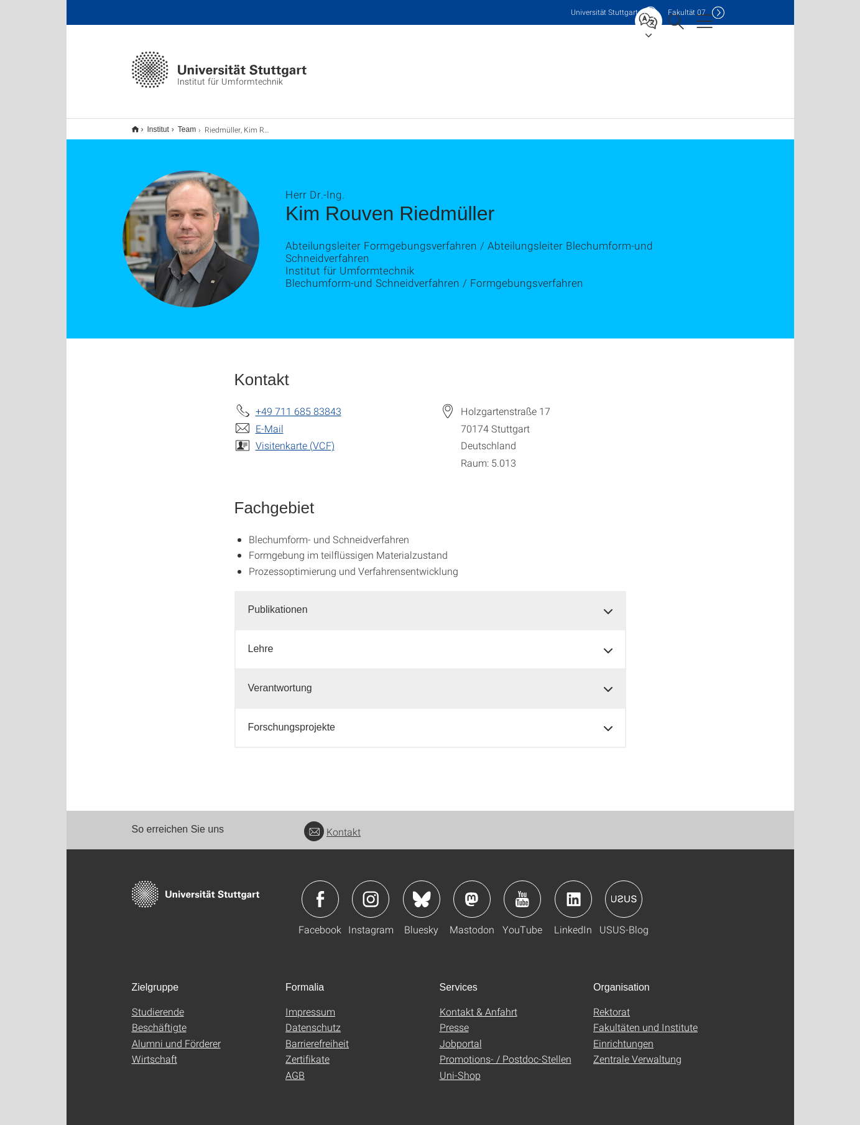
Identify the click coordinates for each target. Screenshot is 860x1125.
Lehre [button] (261, 640)
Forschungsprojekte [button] (292, 719)
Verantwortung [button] (280, 680)
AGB (295, 1066)
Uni (604, 12)
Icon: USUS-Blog (623, 891)
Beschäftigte (159, 1018)
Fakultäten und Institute (645, 1018)
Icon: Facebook (320, 891)
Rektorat (611, 1003)
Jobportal (461, 1035)
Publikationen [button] (278, 601)
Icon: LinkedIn (573, 891)
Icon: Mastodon (472, 891)
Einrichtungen (623, 1035)
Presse (454, 1018)
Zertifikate (307, 1050)
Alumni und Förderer (176, 1035)
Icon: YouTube (522, 891)
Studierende (158, 1003)
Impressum (310, 1003)
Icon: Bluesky (421, 891)
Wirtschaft (154, 1050)
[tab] (430, 602)
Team (180, 125)
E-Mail (270, 420)
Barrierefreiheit (317, 1035)
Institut (151, 125)
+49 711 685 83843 (298, 402)
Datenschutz (313, 1018)
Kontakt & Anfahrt (478, 1003)
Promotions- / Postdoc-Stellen (505, 1050)
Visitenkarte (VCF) (295, 437)
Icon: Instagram (370, 891)
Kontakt (332, 823)
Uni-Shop (460, 1066)
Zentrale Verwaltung (637, 1050)
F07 (687, 12)
